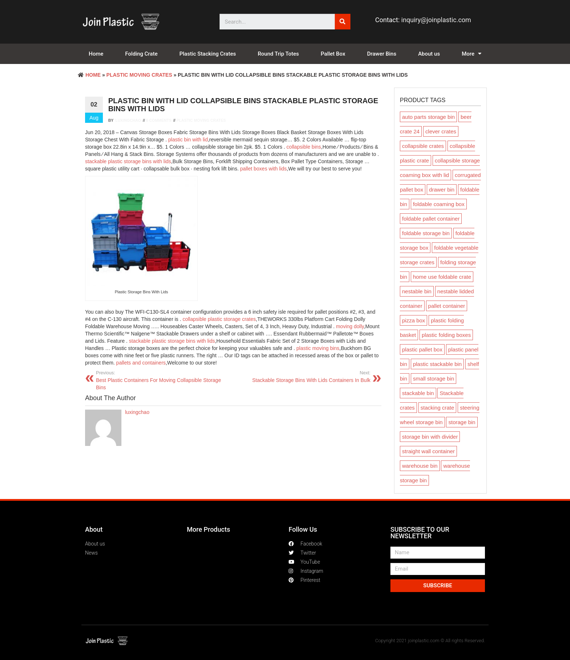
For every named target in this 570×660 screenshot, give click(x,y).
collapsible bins (303, 147)
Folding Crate (141, 54)
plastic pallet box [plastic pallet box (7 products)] (422, 349)
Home (96, 54)
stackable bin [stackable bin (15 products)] (418, 393)
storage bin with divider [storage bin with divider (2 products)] (430, 437)
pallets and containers (141, 363)
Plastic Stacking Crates (207, 54)
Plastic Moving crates (139, 75)
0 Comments (159, 120)
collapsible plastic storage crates (219, 319)
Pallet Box (333, 54)
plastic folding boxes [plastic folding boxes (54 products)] (446, 335)
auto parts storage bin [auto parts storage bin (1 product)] (428, 117)
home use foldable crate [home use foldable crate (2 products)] (442, 277)
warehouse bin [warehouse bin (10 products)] (420, 466)
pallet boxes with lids (263, 169)
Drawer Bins (381, 54)
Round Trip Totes (278, 54)
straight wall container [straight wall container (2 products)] (428, 451)
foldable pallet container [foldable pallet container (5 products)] (430, 219)
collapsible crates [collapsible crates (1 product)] (423, 146)
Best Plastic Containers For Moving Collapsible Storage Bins (162, 380)
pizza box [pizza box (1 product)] (413, 320)
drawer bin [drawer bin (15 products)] (441, 189)
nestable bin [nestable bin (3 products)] (416, 291)
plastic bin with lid (188, 139)
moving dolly (350, 326)
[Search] (342, 21)
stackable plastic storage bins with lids (128, 161)
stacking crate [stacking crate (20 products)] (437, 408)
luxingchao (128, 120)
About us (429, 54)
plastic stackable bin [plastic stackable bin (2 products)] (437, 364)
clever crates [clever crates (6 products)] (440, 131)
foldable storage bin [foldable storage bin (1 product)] (426, 233)
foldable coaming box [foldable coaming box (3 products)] (439, 204)
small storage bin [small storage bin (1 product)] (433, 378)
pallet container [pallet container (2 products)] (446, 306)
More (471, 53)
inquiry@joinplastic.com (436, 20)
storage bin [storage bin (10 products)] (461, 422)
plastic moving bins (317, 348)
